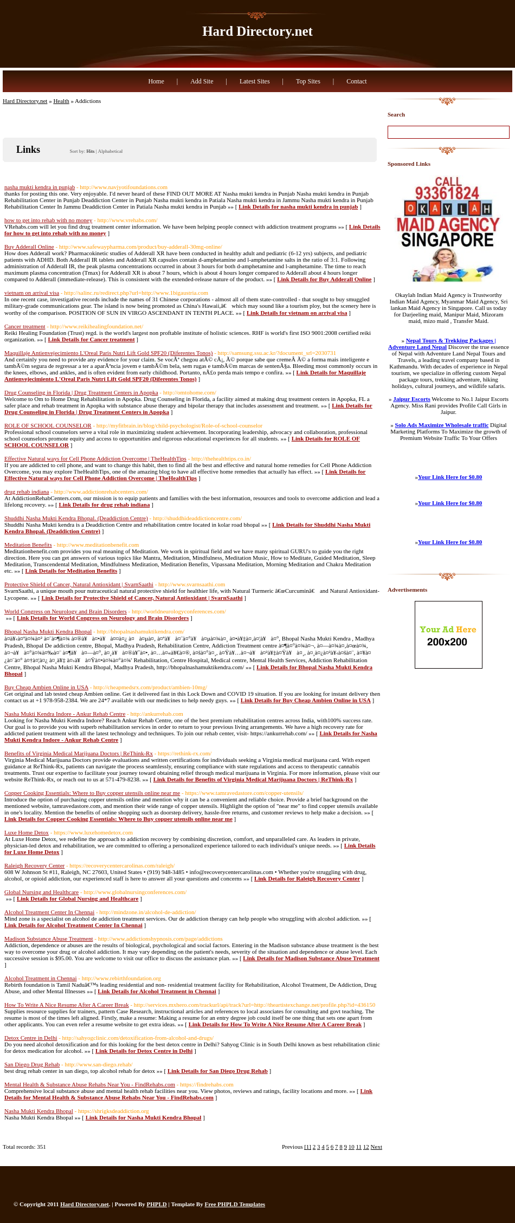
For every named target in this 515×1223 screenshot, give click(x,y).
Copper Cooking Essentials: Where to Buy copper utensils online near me (92, 793)
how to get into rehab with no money (48, 220)
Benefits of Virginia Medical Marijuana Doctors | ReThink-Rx (78, 753)
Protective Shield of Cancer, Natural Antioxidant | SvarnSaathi (78, 584)
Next (376, 1146)
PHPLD (157, 1204)
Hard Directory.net (257, 31)
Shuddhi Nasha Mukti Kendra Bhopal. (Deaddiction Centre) (76, 518)
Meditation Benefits (28, 544)
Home (156, 81)
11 (359, 1146)
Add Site (201, 81)
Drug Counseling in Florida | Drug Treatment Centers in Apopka (81, 392)
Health (61, 101)
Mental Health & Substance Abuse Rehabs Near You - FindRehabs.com (89, 1084)
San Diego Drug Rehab (32, 1064)
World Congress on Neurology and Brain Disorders (65, 611)
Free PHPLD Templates (234, 1204)
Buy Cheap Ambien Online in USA (46, 687)
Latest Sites (255, 81)
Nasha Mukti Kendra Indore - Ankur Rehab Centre (64, 713)
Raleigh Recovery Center (34, 865)
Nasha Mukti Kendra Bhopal (38, 1111)
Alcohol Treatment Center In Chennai (49, 912)
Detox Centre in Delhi (30, 1037)
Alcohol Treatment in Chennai (40, 978)
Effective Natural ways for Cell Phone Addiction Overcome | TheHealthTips (95, 458)
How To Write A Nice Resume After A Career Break (66, 1004)
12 (366, 1146)
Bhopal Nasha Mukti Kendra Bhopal (48, 631)
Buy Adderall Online (29, 246)
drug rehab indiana (26, 491)
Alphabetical (110, 151)
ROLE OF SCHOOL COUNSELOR (48, 425)
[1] (307, 1146)
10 (352, 1146)
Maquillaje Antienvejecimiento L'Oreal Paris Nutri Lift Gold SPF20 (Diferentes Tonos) (108, 353)
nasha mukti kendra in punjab (39, 187)
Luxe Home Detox (26, 832)
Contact (356, 81)
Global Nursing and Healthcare (41, 892)
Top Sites (308, 81)
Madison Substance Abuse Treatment (48, 938)
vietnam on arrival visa (31, 292)
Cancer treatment (24, 326)
